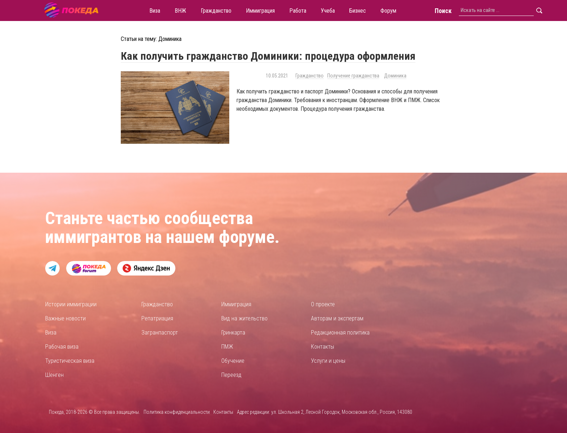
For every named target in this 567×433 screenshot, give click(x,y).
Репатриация (157, 318)
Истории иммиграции (71, 304)
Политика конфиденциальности (177, 412)
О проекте (323, 304)
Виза (50, 332)
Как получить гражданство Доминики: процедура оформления (268, 56)
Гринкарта (233, 332)
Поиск (443, 10)
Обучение (232, 360)
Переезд (231, 374)
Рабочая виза (61, 346)
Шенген (54, 374)
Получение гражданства (353, 76)
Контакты (322, 346)
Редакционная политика (340, 332)
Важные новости (65, 318)
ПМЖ (227, 346)
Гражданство (309, 76)
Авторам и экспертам (337, 318)
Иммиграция (236, 304)
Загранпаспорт (159, 332)
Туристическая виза (69, 360)
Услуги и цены (328, 360)
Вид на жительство (244, 318)
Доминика (395, 76)
